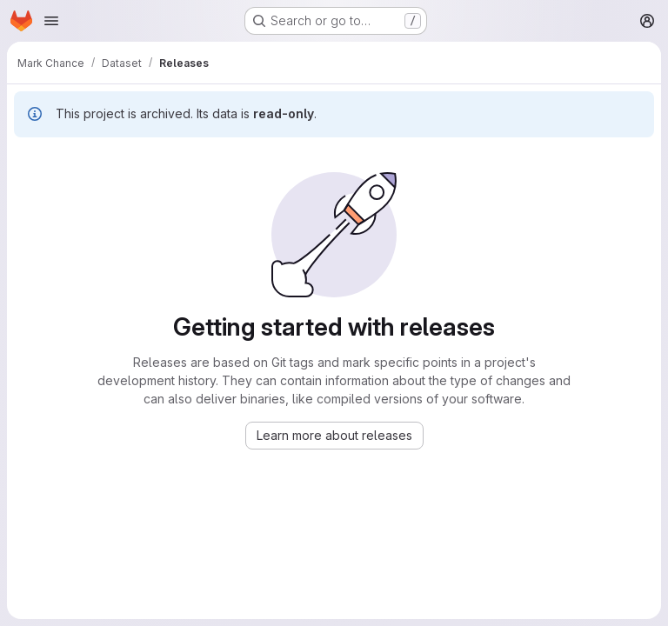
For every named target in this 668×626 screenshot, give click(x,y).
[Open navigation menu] (51, 21)
